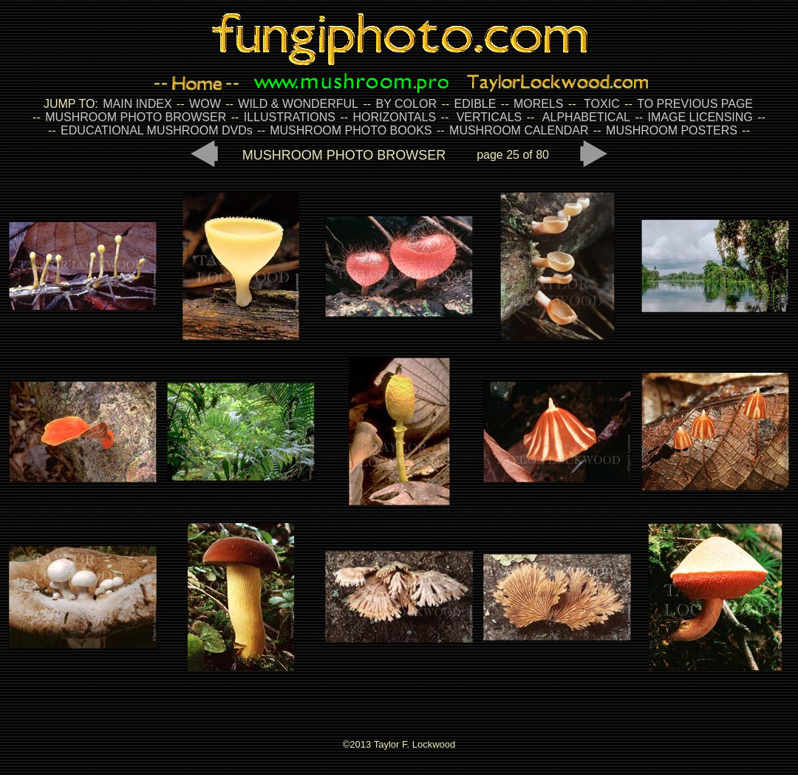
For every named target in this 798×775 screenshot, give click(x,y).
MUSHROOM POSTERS (671, 130)
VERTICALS (489, 117)
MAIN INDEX (137, 104)
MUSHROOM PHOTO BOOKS (351, 130)
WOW (205, 104)
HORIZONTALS (395, 117)
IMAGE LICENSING (698, 117)
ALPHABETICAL (586, 117)
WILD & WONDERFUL (298, 104)
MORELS (539, 104)
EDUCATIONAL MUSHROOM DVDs (157, 130)
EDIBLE (475, 104)
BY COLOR (406, 104)
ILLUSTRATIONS (289, 117)
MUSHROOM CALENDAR (518, 130)
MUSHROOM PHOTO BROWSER (135, 117)
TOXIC (602, 104)
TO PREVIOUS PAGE (695, 104)
